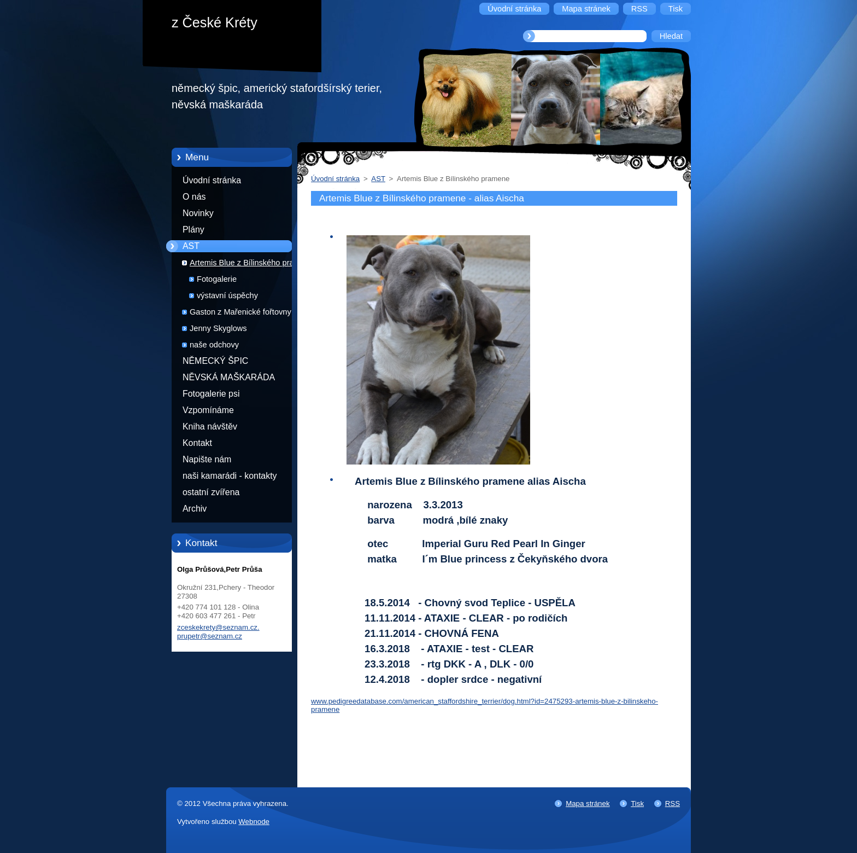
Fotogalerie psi (211, 393)
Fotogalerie (217, 279)
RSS (672, 803)
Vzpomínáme (208, 410)
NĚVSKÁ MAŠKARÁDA (229, 377)
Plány (193, 229)
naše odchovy (214, 344)
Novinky (198, 213)
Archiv (195, 508)
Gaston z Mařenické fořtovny (240, 311)
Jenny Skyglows (218, 328)
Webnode (253, 821)
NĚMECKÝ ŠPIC (215, 360)
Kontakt (197, 443)
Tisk (637, 803)
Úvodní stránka (212, 180)
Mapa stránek (587, 803)
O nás (194, 196)
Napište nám (207, 459)
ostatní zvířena (211, 492)
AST (191, 246)
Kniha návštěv (210, 426)
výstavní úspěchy (227, 295)
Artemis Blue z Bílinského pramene (252, 262)
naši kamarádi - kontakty (230, 475)
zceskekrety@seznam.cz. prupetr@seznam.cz (218, 631)
